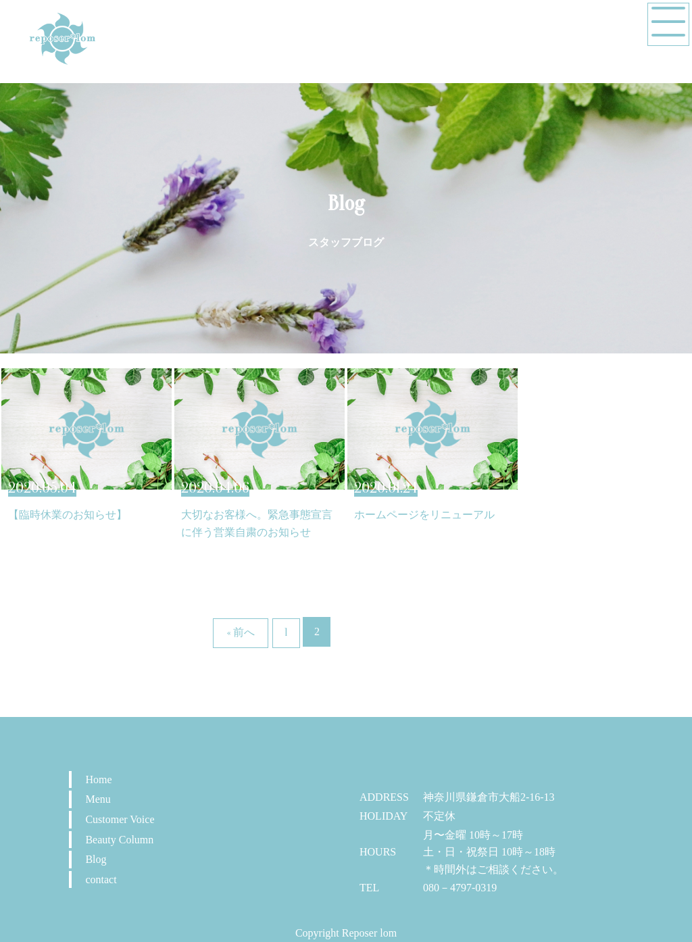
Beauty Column (119, 839)
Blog (95, 859)
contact (100, 879)
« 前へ (241, 632)
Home (98, 779)
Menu (97, 799)
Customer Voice (119, 819)
